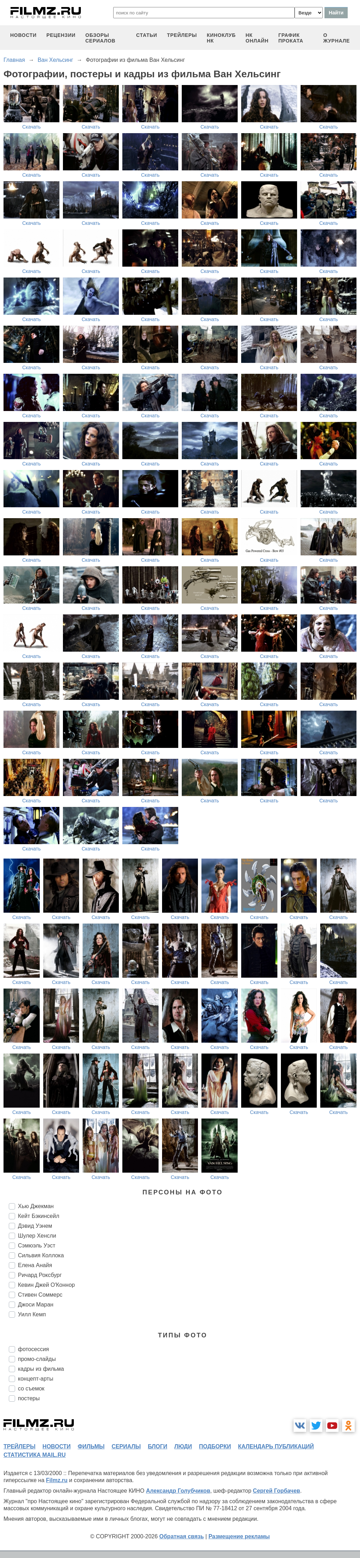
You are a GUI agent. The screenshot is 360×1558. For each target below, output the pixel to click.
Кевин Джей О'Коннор (46, 1285)
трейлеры (182, 35)
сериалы (126, 1446)
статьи (146, 35)
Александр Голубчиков (178, 1491)
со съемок (31, 1388)
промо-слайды (37, 1359)
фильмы (91, 1446)
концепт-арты (35, 1379)
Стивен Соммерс (40, 1295)
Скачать (31, 127)
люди (183, 1446)
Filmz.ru (57, 1480)
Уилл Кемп (32, 1314)
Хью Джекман (36, 1206)
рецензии (61, 35)
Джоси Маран (35, 1305)
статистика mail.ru (35, 1455)
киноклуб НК (221, 38)
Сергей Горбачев (276, 1491)
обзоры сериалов (100, 38)
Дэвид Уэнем (35, 1226)
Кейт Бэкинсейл (38, 1216)
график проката (290, 38)
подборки (215, 1446)
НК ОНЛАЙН (257, 38)
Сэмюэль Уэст (36, 1246)
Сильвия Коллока (41, 1255)
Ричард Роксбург (40, 1275)
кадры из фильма (41, 1369)
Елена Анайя (35, 1265)
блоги (157, 1446)
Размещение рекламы (239, 1536)
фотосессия (33, 1349)
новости (23, 35)
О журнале (336, 38)
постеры (29, 1398)
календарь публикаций (276, 1446)
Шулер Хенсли (37, 1236)
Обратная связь (181, 1536)
